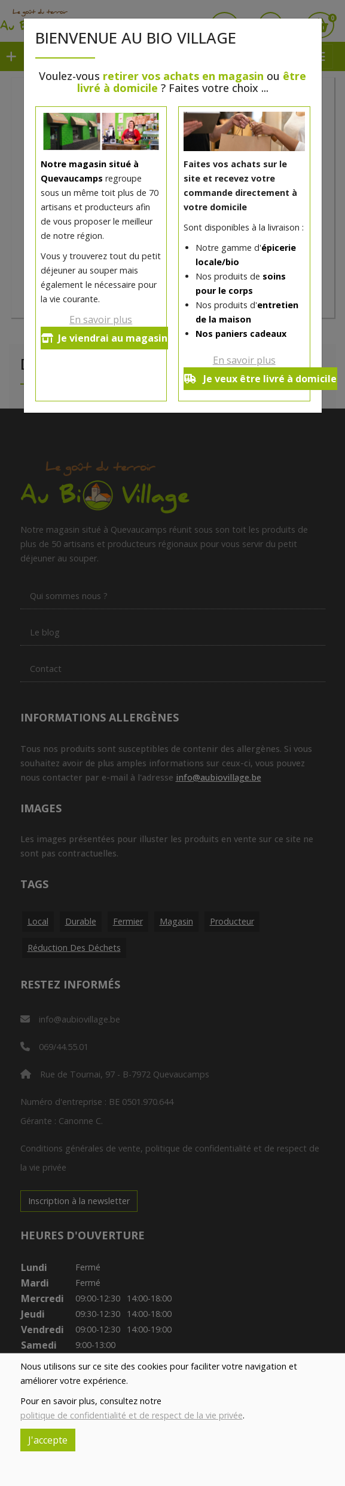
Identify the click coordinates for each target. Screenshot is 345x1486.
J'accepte (48, 1440)
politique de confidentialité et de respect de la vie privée (131, 1415)
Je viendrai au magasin (104, 338)
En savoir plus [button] (100, 319)
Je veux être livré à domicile (260, 378)
